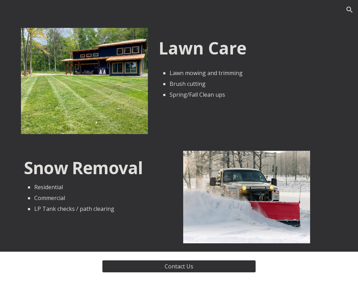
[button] (349, 9)
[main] (246, 68)
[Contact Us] (179, 266)
